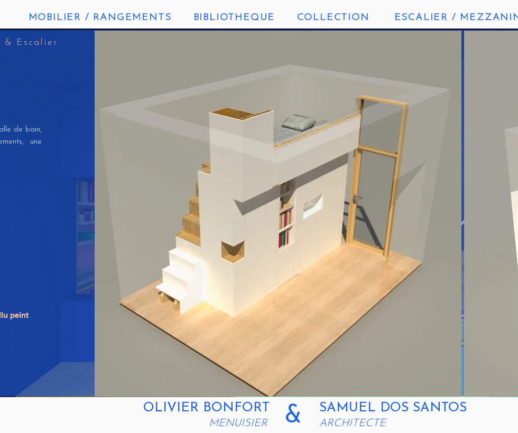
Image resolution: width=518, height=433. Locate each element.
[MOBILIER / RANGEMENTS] (101, 17)
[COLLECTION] (334, 17)
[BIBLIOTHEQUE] (235, 17)
